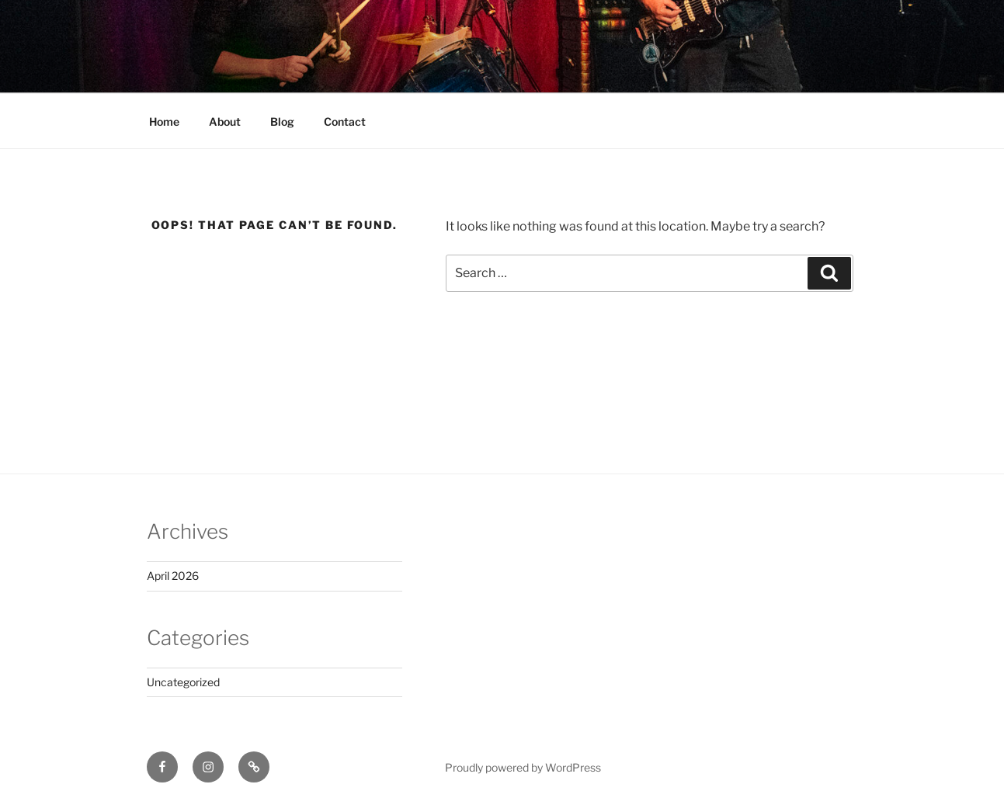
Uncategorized (183, 682)
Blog (282, 121)
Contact (345, 121)
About (225, 121)
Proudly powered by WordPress (523, 767)
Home (164, 121)
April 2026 (173, 575)
